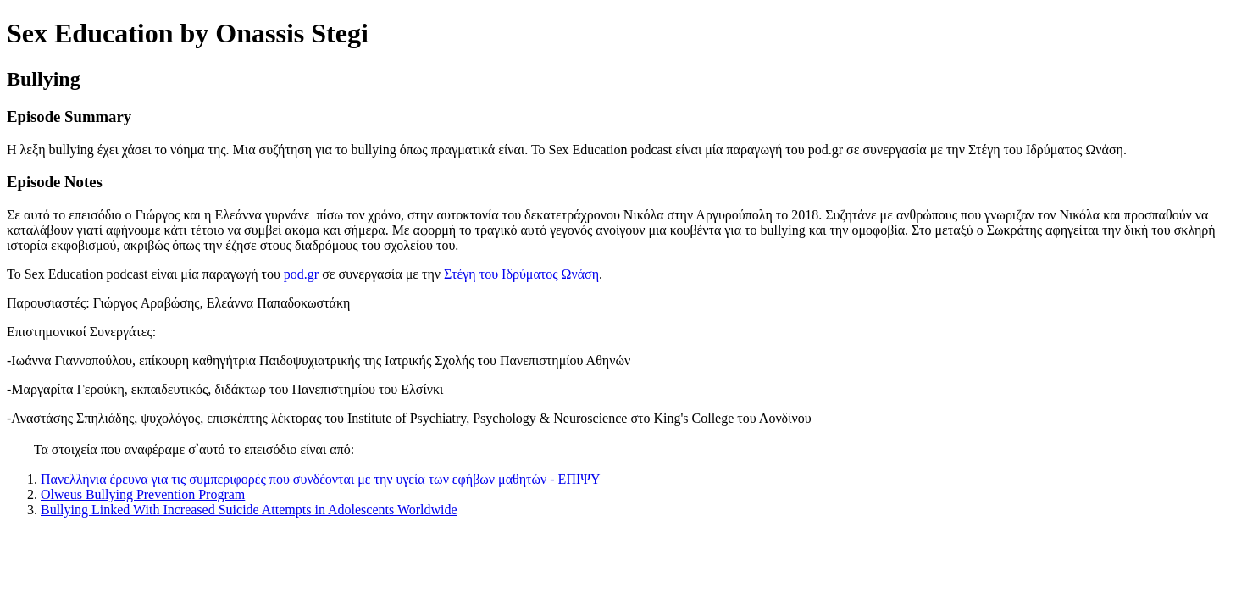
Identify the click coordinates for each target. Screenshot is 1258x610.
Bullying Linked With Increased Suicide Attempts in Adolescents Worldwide (249, 509)
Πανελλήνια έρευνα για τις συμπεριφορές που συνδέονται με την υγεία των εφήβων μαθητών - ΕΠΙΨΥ (321, 479)
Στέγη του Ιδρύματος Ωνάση (521, 274)
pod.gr (299, 274)
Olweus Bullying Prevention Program (143, 494)
